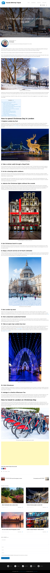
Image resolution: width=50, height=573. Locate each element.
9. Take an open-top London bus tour (9, 112)
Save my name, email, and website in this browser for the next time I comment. (15, 555)
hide (13, 100)
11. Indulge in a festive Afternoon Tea (9, 114)
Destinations (33, 2)
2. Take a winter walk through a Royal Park (10, 104)
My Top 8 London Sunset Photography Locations (11, 529)
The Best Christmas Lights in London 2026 (34, 505)
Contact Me (44, 2)
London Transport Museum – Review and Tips (35, 529)
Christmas (6, 471)
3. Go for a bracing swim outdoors (8, 105)
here (48, 314)
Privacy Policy (35, 571)
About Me (39, 2)
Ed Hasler (11, 41)
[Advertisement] (25, 453)
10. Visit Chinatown (6, 113)
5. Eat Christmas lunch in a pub (8, 107)
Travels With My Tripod (13, 2)
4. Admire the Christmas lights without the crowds (12, 106)
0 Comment (29, 27)
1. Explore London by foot (7, 103)
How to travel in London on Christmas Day (9, 115)
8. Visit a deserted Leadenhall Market (9, 111)
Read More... (20, 507)
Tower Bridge (16, 125)
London (9, 471)
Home (29, 2)
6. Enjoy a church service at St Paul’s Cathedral (11, 108)
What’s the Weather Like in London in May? (10, 505)
